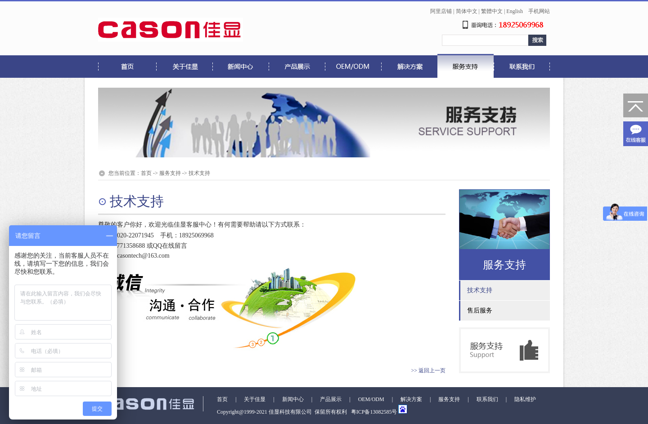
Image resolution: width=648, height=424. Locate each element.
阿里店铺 (441, 11)
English (514, 11)
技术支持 (199, 173)
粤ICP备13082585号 (373, 412)
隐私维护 (525, 399)
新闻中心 (293, 399)
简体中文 (466, 11)
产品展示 (331, 399)
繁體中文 (492, 11)
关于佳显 (255, 399)
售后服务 (479, 310)
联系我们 (487, 399)
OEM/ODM (371, 399)
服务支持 (170, 173)
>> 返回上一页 (428, 370)
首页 (146, 173)
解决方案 (411, 399)
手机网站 (539, 11)
